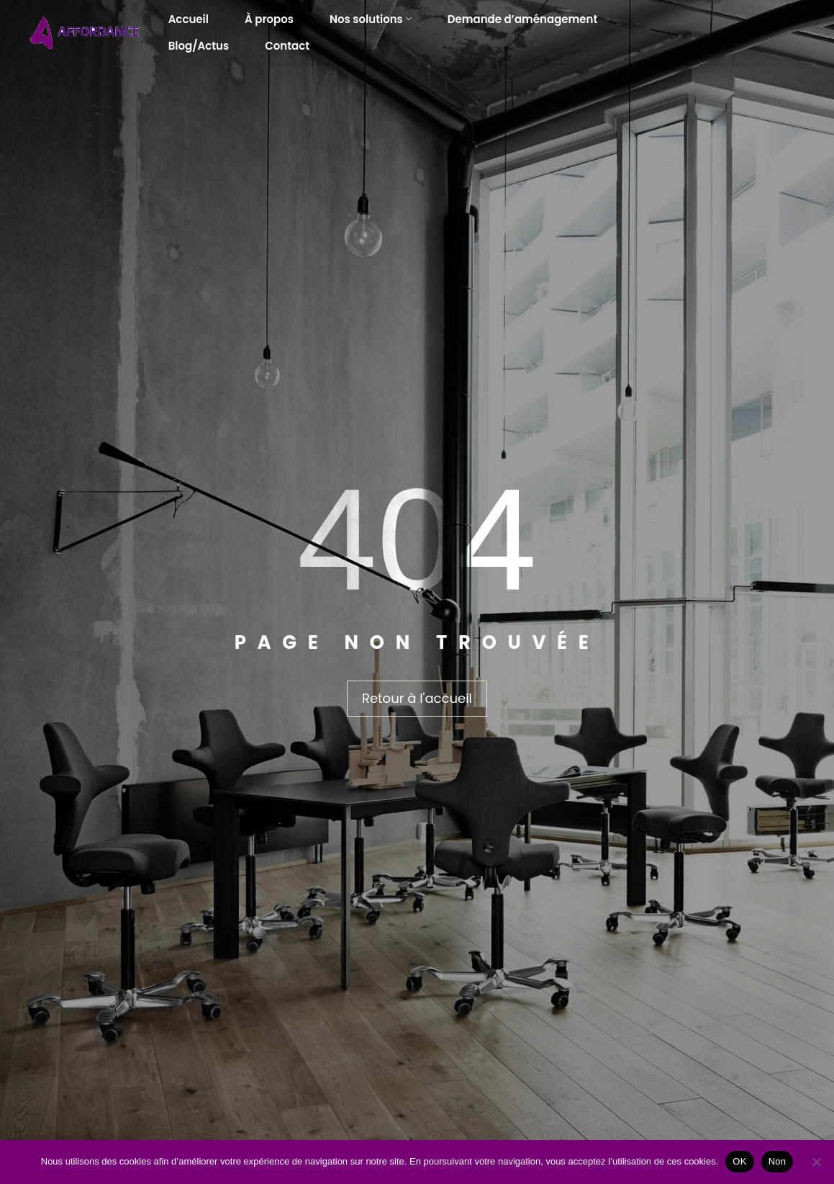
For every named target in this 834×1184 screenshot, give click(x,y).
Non (778, 1161)
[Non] (816, 1161)
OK (739, 1161)
